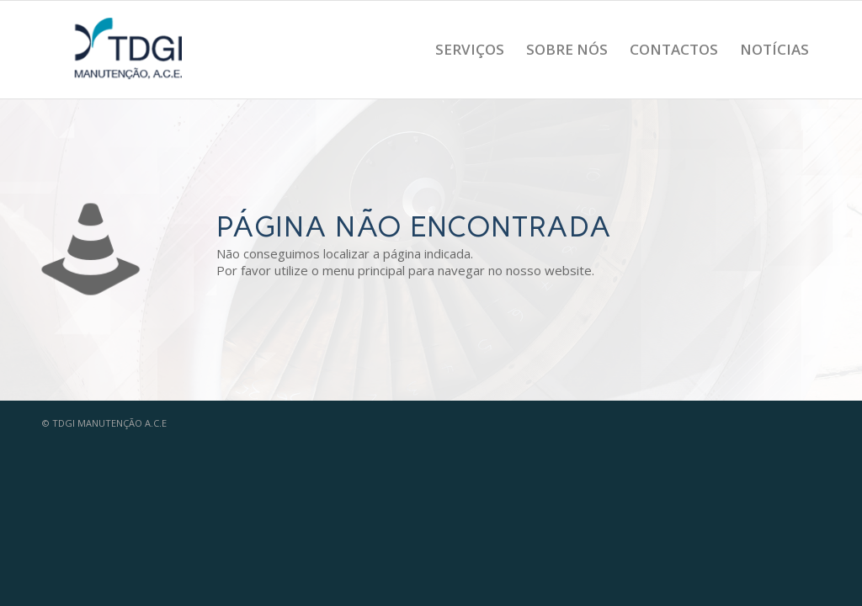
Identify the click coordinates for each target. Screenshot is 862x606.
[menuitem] (469, 49)
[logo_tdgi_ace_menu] (130, 49)
